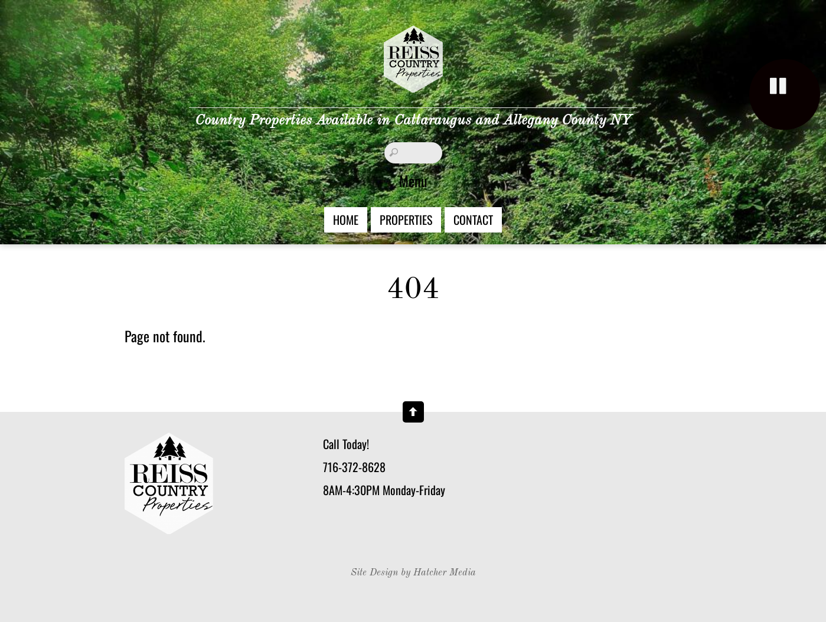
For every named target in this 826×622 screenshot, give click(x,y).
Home (345, 219)
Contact (473, 219)
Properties (406, 219)
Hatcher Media (444, 573)
